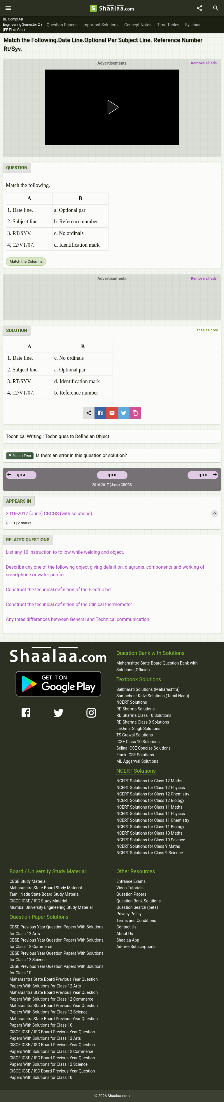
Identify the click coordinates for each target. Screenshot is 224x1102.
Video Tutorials (130, 887)
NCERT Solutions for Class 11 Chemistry (152, 820)
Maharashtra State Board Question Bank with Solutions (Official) (157, 666)
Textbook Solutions (138, 679)
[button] (112, 107)
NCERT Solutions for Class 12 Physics (150, 787)
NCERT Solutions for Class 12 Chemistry (152, 794)
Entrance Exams (131, 881)
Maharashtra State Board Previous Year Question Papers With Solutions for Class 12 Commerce (53, 995)
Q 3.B (112, 475)
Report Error (19, 456)
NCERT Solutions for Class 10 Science (150, 840)
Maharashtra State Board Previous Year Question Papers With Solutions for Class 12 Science (53, 1008)
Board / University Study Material (47, 871)
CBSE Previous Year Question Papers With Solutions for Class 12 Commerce (56, 943)
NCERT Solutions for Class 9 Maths (148, 846)
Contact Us (126, 927)
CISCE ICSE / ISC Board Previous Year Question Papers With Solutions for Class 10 (52, 1074)
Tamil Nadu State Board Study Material (44, 894)
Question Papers (131, 894)
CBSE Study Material (27, 881)
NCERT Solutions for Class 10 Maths (149, 833)
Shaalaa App (127, 940)
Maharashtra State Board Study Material (45, 887)
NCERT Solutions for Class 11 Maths (149, 807)
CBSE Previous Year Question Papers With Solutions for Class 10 (56, 969)
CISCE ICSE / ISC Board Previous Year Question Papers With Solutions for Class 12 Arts (52, 1035)
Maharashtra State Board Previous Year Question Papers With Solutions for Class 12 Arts (53, 982)
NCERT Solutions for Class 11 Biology (150, 826)
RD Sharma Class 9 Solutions (142, 722)
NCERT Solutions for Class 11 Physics (150, 813)
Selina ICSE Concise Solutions (143, 748)
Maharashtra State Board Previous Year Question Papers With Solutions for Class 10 (53, 1021)
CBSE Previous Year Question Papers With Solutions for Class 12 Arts (56, 930)
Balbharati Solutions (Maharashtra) (148, 689)
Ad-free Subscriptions (135, 946)
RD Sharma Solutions (135, 709)
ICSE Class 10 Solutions (138, 741)
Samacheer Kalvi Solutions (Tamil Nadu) (152, 695)
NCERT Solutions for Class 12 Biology (150, 800)
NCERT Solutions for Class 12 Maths (149, 781)
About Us (124, 933)
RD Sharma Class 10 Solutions (144, 715)
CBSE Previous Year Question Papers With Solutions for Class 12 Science (56, 956)
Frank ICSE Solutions (135, 754)
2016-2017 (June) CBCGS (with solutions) (49, 513)
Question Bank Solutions (138, 901)
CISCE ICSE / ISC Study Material (38, 901)
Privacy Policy (128, 913)
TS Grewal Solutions (134, 735)
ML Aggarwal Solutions (137, 761)
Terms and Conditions (136, 920)
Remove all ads (204, 63)
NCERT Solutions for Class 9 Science (149, 852)
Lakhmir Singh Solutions (138, 728)
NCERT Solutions (131, 702)
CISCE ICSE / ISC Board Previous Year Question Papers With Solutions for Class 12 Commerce (52, 1047)
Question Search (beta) (137, 907)
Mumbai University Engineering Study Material (50, 907)
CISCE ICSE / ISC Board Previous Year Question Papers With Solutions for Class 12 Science (52, 1061)
